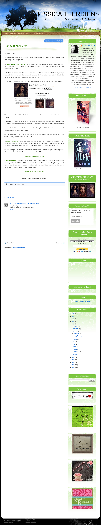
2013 (73, 362)
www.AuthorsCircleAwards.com (34, 171)
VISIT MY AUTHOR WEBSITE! (34, 33)
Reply (11, 209)
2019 (73, 316)
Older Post (59, 243)
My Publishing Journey (17, 33)
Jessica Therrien (88, 45)
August (75, 339)
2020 (73, 314)
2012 (73, 365)
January (75, 354)
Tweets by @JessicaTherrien (82, 301)
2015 (73, 357)
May (74, 344)
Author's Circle (11, 160)
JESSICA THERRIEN (65, 14)
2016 (73, 324)
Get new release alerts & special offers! (80, 212)
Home (6, 33)
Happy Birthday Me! (16, 46)
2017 (73, 321)
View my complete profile (82, 87)
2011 (73, 367)
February (76, 351)
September (76, 334)
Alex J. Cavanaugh (15, 203)
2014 (73, 360)
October (75, 331)
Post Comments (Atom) (18, 247)
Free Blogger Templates (31, 521)
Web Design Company (8, 521)
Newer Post (10, 243)
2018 (73, 319)
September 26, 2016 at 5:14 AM (30, 203)
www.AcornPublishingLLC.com (34, 156)
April (74, 346)
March (75, 349)
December (76, 326)
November (76, 328)
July (74, 341)
